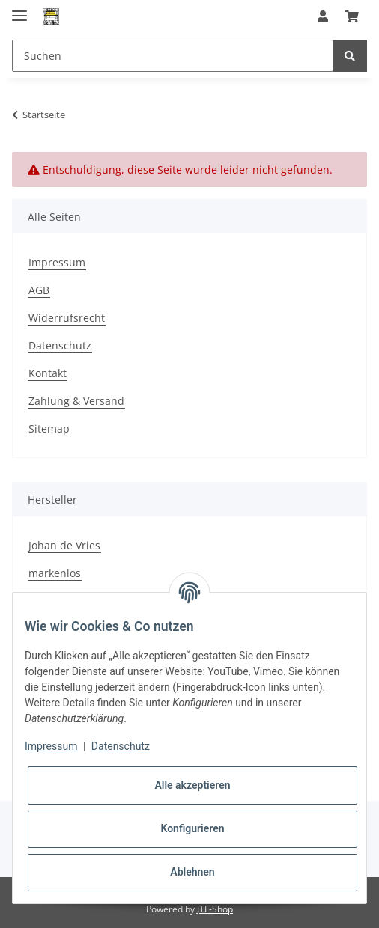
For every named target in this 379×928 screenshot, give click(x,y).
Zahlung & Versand (76, 401)
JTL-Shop (215, 909)
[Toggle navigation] (19, 9)
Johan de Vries (64, 545)
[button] (322, 16)
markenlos (54, 573)
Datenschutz (59, 345)
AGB (38, 290)
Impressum (56, 262)
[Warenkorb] (352, 16)
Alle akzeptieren (192, 785)
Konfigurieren (192, 828)
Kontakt (47, 373)
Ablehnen (192, 872)
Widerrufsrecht (66, 318)
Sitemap (49, 428)
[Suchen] (172, 56)
